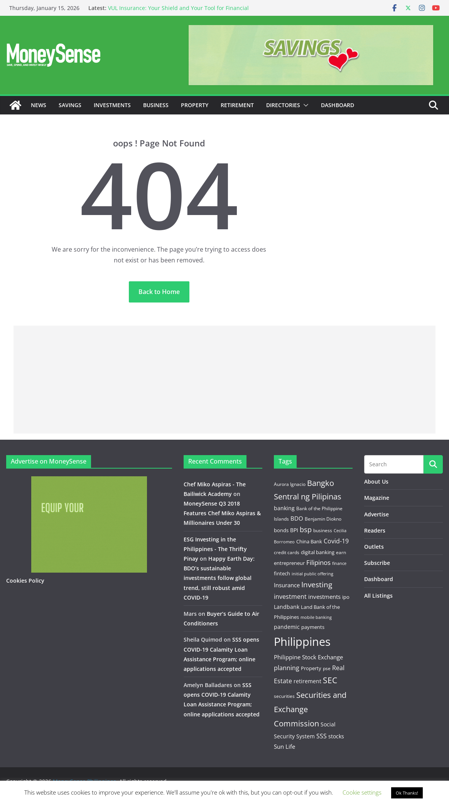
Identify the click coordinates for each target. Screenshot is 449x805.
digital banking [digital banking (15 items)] (317, 552)
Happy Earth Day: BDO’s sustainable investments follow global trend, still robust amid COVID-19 (219, 578)
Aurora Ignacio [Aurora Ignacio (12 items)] (290, 484)
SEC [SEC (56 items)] (330, 680)
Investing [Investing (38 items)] (316, 584)
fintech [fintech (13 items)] (282, 573)
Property (194, 105)
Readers (374, 530)
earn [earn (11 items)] (341, 552)
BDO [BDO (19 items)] (296, 518)
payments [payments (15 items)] (312, 626)
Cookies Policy (25, 580)
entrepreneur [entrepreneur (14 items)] (289, 563)
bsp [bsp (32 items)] (306, 529)
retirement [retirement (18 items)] (307, 681)
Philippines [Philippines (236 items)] (302, 641)
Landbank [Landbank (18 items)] (286, 606)
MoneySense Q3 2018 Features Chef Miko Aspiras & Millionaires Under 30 (222, 513)
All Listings (378, 595)
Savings (70, 105)
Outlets (374, 546)
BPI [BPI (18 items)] (294, 530)
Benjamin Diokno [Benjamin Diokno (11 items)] (323, 519)
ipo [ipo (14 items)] (345, 596)
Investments (112, 105)
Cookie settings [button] (362, 792)
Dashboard (337, 105)
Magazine (376, 497)
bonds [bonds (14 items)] (281, 530)
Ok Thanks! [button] (407, 793)
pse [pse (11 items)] (327, 668)
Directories (283, 105)
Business (156, 105)
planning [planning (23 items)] (286, 668)
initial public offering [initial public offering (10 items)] (312, 573)
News (38, 105)
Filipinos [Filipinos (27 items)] (318, 562)
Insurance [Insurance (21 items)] (287, 585)
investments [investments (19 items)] (324, 596)
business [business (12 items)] (322, 530)
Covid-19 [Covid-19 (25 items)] (336, 541)
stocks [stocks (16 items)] (336, 736)
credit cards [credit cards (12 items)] (286, 552)
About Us (376, 481)
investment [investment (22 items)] (290, 596)
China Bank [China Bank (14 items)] (309, 541)
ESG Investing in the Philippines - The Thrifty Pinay (215, 549)
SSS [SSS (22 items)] (321, 736)
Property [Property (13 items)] (311, 668)
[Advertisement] (224, 380)
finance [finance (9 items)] (339, 563)
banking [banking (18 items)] (284, 508)
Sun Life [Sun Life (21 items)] (284, 746)
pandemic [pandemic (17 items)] (287, 626)
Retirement (237, 105)
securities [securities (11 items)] (284, 696)
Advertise (376, 514)
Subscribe (377, 562)
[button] (304, 105)
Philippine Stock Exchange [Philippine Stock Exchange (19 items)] (308, 657)
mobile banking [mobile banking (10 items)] (316, 617)
